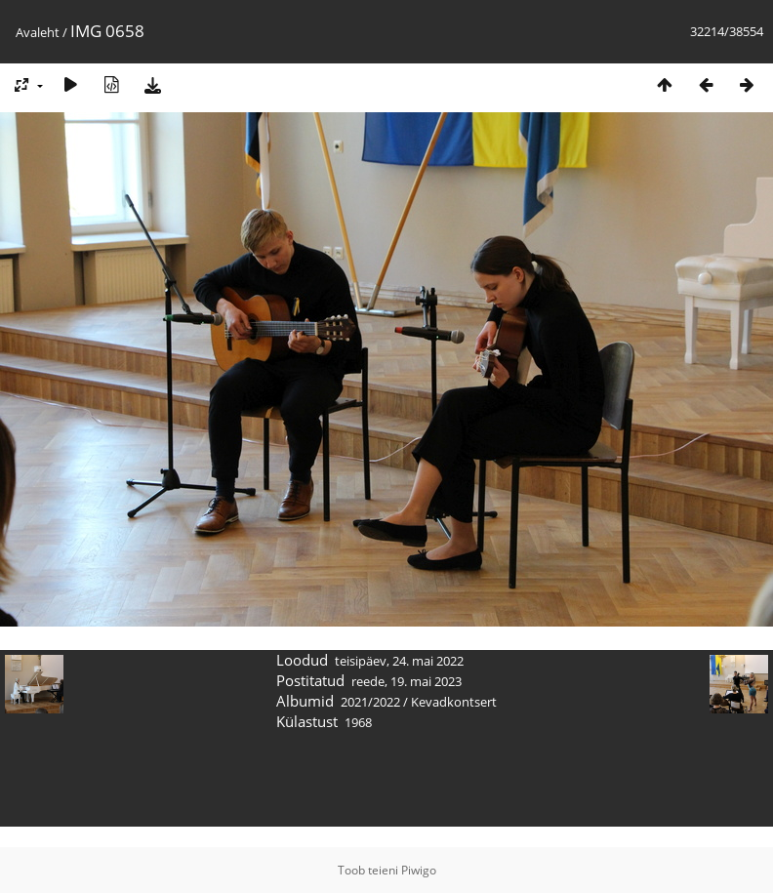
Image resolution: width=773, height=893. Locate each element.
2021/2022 (370, 701)
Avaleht (38, 32)
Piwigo (418, 870)
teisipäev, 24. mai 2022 (399, 661)
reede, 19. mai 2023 (406, 681)
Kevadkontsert (454, 701)
